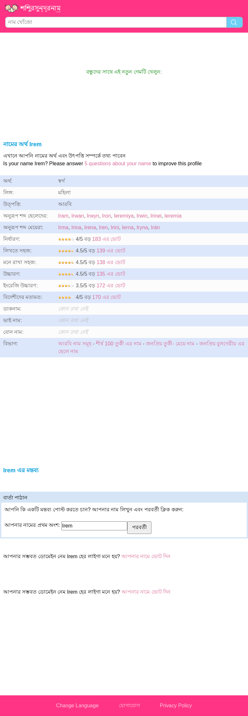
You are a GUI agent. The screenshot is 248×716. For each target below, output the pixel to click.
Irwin (142, 216)
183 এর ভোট (106, 239)
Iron (106, 216)
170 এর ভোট (106, 297)
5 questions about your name (118, 163)
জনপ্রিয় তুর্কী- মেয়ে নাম (170, 343)
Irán (155, 227)
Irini (115, 227)
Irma (63, 227)
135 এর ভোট (111, 274)
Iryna (142, 227)
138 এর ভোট (111, 262)
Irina (76, 227)
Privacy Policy (176, 705)
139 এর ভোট (111, 250)
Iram (63, 216)
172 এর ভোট (111, 285)
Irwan (77, 216)
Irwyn (93, 216)
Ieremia (172, 216)
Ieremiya (124, 216)
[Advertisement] (124, 50)
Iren (103, 227)
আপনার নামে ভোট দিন (145, 556)
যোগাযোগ (129, 705)
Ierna (127, 227)
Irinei (155, 216)
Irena (90, 227)
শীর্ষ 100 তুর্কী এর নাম (118, 343)
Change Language (77, 705)
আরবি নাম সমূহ (74, 343)
